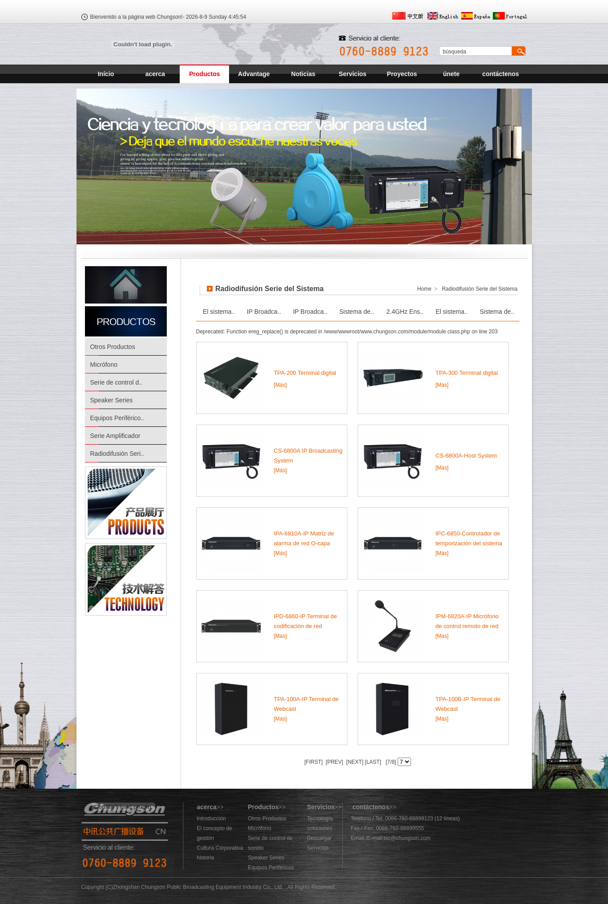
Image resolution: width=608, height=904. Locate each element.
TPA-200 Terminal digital (305, 372)
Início (106, 73)
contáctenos (500, 73)
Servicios (352, 73)
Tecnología (320, 818)
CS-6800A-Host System (466, 455)
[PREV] (333, 762)
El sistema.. (219, 311)
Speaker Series (111, 400)
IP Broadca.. (264, 311)
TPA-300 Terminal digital (466, 372)
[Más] (280, 385)
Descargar (319, 838)
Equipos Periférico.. (117, 418)
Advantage (254, 73)
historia (205, 858)
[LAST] (372, 762)
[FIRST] (313, 762)
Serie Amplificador (115, 435)
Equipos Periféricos (271, 867)
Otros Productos (112, 346)
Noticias (303, 73)
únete (451, 73)
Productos (204, 73)
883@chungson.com (375, 848)
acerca (155, 73)
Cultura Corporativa (220, 848)
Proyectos (402, 73)
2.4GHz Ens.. (405, 311)
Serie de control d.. (116, 382)
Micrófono (103, 364)
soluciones (319, 828)
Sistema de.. (356, 311)
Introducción (211, 818)
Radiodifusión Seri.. (117, 453)
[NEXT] (354, 762)
